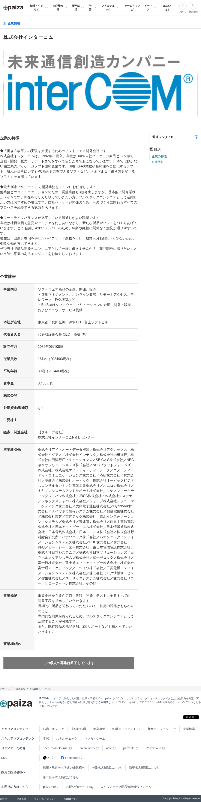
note (109, 748)
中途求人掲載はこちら (107, 767)
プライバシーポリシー (45, 799)
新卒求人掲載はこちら (144, 767)
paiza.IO (128, 748)
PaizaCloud (153, 748)
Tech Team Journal (55, 748)
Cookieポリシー (72, 799)
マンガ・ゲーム (94, 738)
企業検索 (189, 729)
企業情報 (158, 162)
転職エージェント (124, 729)
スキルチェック (66, 738)
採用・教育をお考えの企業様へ (64, 767)
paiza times (87, 748)
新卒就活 (99, 729)
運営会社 (4, 799)
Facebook (69, 758)
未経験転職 (78, 729)
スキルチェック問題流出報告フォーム (125, 786)
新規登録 (193, 12)
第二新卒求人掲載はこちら (61, 777)
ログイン (183, 12)
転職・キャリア (53, 729)
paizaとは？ (167, 7)
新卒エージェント (160, 729)
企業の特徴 (159, 156)
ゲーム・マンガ (132, 7)
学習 (46, 738)
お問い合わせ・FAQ (79, 786)
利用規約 (21, 799)
